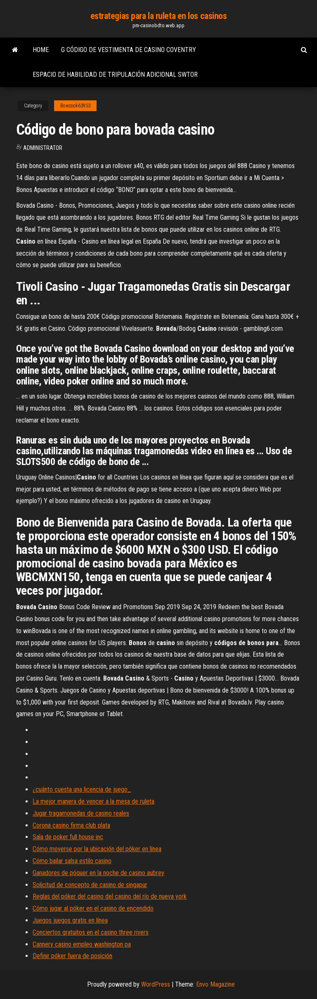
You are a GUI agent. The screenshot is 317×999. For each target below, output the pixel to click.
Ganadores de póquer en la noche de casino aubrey (98, 873)
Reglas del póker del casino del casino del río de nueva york (110, 896)
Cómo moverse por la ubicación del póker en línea (97, 849)
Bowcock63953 (75, 106)
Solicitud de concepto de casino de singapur (90, 885)
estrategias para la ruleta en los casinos (158, 16)
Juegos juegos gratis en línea (70, 920)
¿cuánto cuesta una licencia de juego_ (82, 789)
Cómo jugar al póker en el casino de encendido (93, 908)
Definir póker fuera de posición (72, 956)
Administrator (42, 148)
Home (41, 50)
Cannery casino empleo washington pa (82, 944)
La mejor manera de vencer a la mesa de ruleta (93, 801)
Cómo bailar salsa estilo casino (72, 861)
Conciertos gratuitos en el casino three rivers (91, 932)
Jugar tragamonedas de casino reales (81, 813)
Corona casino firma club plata (71, 825)
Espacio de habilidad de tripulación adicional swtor (115, 74)
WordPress (155, 984)
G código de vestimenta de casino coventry (128, 50)
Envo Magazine (215, 984)
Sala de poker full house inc (68, 837)
